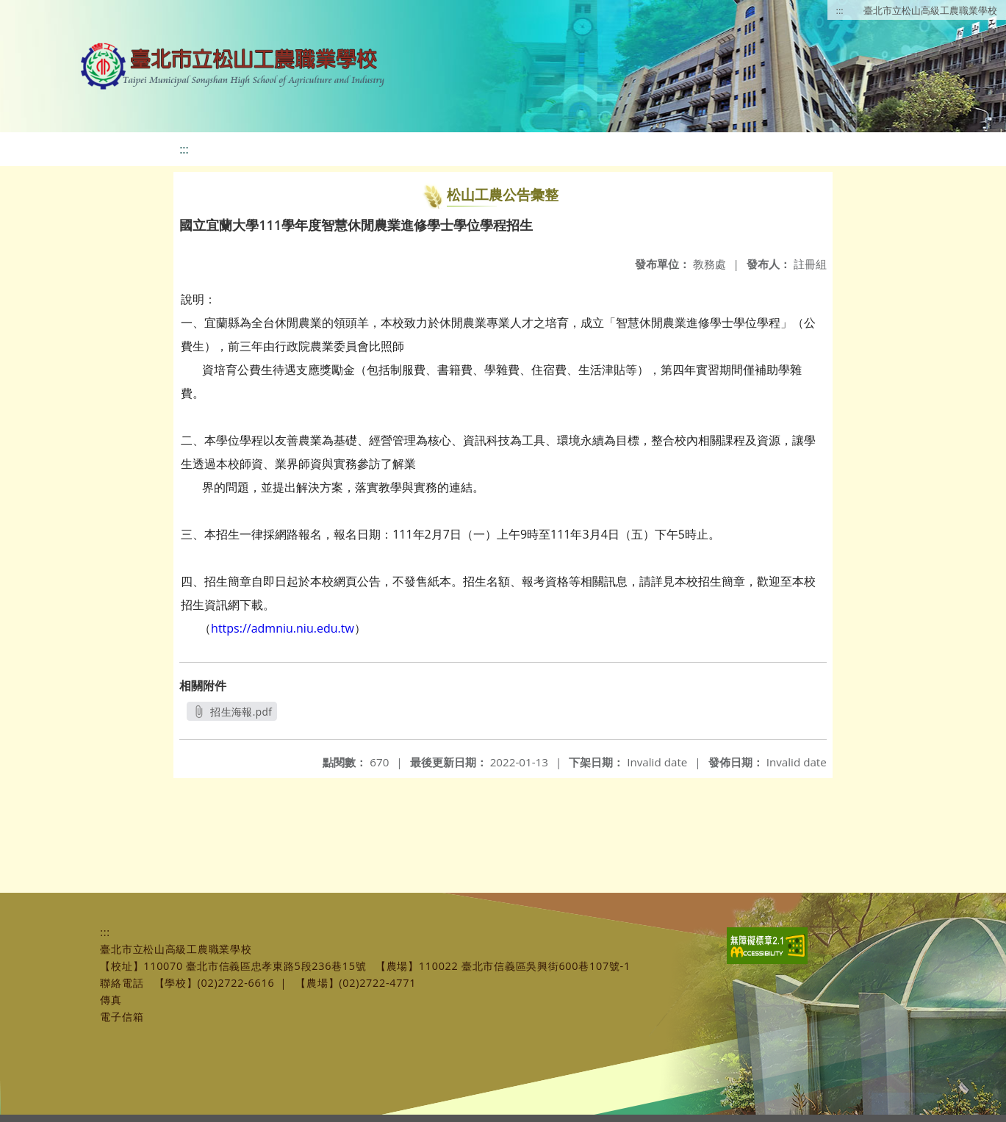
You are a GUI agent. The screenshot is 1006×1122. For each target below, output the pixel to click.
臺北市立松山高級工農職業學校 (930, 10)
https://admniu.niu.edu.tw (282, 628)
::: (840, 10)
